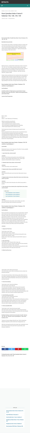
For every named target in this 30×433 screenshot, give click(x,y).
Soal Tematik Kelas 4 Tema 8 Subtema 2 (13, 193)
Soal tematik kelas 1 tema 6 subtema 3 (14, 417)
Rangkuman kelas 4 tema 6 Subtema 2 (14, 423)
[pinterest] (18, 348)
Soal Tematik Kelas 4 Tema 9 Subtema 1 (13, 192)
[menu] (2, 4)
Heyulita (5, 1)
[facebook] (5, 348)
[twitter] (11, 348)
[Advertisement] (15, 27)
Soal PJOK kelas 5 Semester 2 (12, 414)
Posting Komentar (11, 17)
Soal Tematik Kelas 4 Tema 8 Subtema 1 (13, 195)
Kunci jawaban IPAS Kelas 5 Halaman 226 (14, 426)
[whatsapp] (25, 348)
